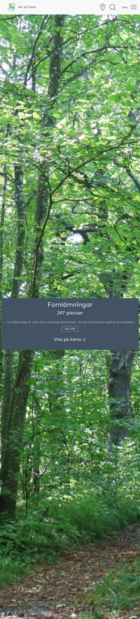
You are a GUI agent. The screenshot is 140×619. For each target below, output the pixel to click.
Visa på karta (70, 339)
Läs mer (70, 328)
